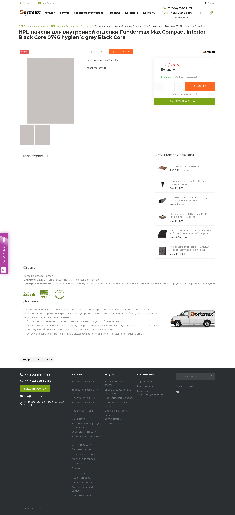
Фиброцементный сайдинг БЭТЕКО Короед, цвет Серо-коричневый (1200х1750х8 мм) (189, 250)
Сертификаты (145, 381)
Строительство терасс (88, 12)
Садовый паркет (81, 449)
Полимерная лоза (82, 463)
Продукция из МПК (83, 397)
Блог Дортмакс (146, 386)
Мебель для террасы (84, 458)
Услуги (64, 12)
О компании (145, 374)
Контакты (149, 12)
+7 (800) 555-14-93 (179, 8)
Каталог (49, 12)
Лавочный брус (81, 477)
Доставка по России (116, 410)
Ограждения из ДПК (84, 431)
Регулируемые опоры (84, 454)
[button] (77, 91)
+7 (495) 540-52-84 (178, 12)
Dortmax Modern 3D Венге (184, 166)
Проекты (114, 12)
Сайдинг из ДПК (81, 418)
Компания (131, 12)
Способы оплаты (114, 423)
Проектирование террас (118, 397)
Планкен (77, 468)
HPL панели (79, 473)
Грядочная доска (82, 482)
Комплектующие (81, 495)
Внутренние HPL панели (37, 359)
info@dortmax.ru (51, 3)
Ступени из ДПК (81, 444)
